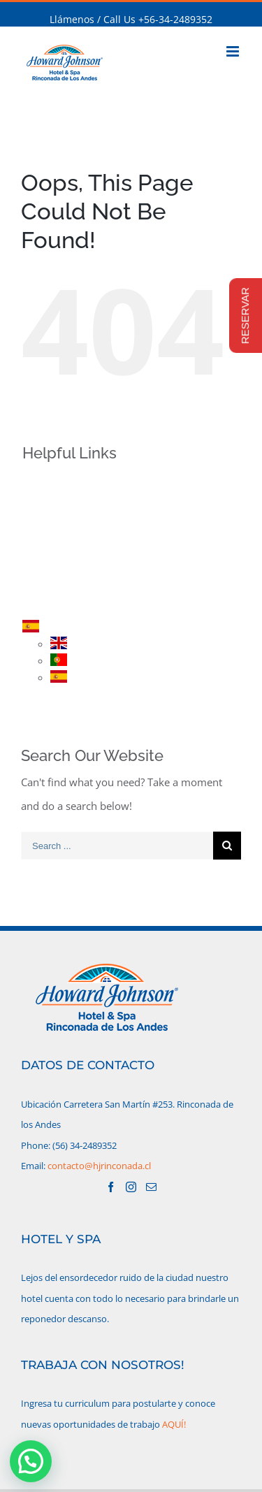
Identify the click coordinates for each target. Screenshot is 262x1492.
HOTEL (61, 506)
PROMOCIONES (82, 555)
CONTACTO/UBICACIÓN (101, 604)
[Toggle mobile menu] (233, 51)
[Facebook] (110, 1187)
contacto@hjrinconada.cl (99, 1165)
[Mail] (151, 1187)
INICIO (61, 482)
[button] (31, 1461)
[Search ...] (117, 846)
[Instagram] (131, 1187)
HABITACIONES (81, 530)
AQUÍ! (174, 1424)
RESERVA (66, 579)
